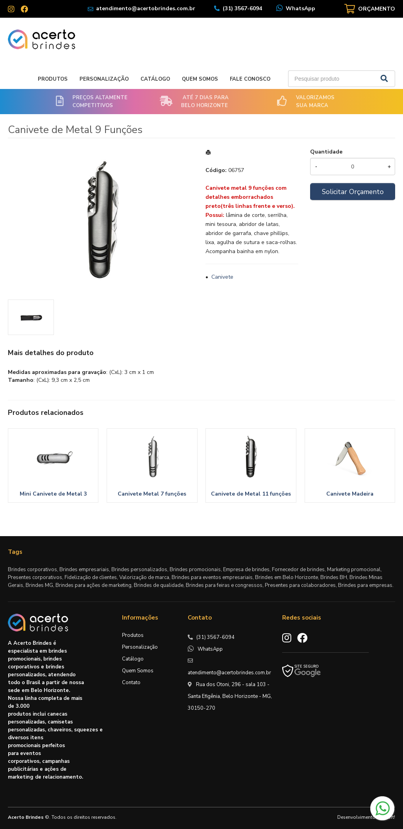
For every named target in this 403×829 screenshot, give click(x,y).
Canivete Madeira (349, 494)
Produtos (53, 79)
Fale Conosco (250, 79)
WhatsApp (300, 8)
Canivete (222, 277)
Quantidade (326, 151)
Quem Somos (200, 79)
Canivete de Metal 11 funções (251, 494)
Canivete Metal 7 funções (152, 494)
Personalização (104, 79)
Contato (131, 682)
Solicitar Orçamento (353, 191)
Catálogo (155, 79)
